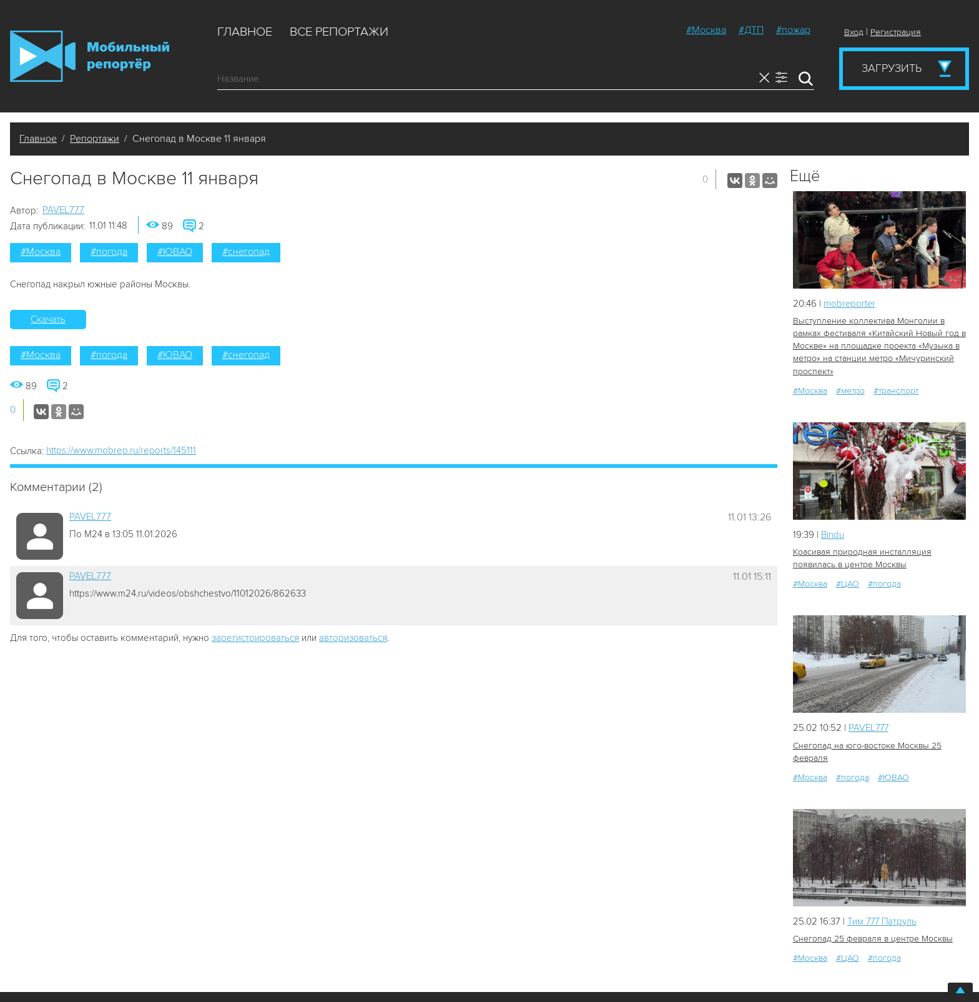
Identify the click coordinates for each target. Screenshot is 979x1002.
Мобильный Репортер (89, 56)
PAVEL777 (63, 210)
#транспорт (895, 390)
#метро (850, 390)
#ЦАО (847, 583)
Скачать (48, 319)
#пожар (793, 30)
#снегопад (246, 252)
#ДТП (751, 30)
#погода (109, 252)
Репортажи (94, 138)
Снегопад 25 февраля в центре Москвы (873, 938)
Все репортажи (339, 31)
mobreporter (850, 303)
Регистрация (895, 32)
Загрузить (892, 68)
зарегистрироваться (255, 637)
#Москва (706, 30)
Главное (244, 31)
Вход (853, 32)
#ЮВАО (174, 252)
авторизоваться (353, 637)
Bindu (832, 534)
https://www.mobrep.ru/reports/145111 (121, 450)
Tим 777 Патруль (883, 920)
